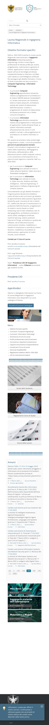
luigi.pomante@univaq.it (17, 256)
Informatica (21, 527)
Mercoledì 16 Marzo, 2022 (20, 543)
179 (39, 571)
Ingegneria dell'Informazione (27, 545)
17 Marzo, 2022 (17, 481)
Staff (10, 723)
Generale (21, 504)
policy (27, 717)
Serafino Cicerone (18, 281)
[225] (14, 574)
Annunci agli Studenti (16, 483)
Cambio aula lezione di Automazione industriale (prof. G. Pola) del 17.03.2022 (23, 532)
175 (18, 571)
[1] (10, 571)
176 (23, 571)
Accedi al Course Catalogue (20, 305)
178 (34, 571)
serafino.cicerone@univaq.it (18, 246)
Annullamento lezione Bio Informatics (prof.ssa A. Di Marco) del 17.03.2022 (22, 488)
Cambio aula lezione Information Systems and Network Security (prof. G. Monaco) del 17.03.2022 (24, 551)
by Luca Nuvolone (30, 481)
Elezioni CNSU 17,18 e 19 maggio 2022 (23, 466)
